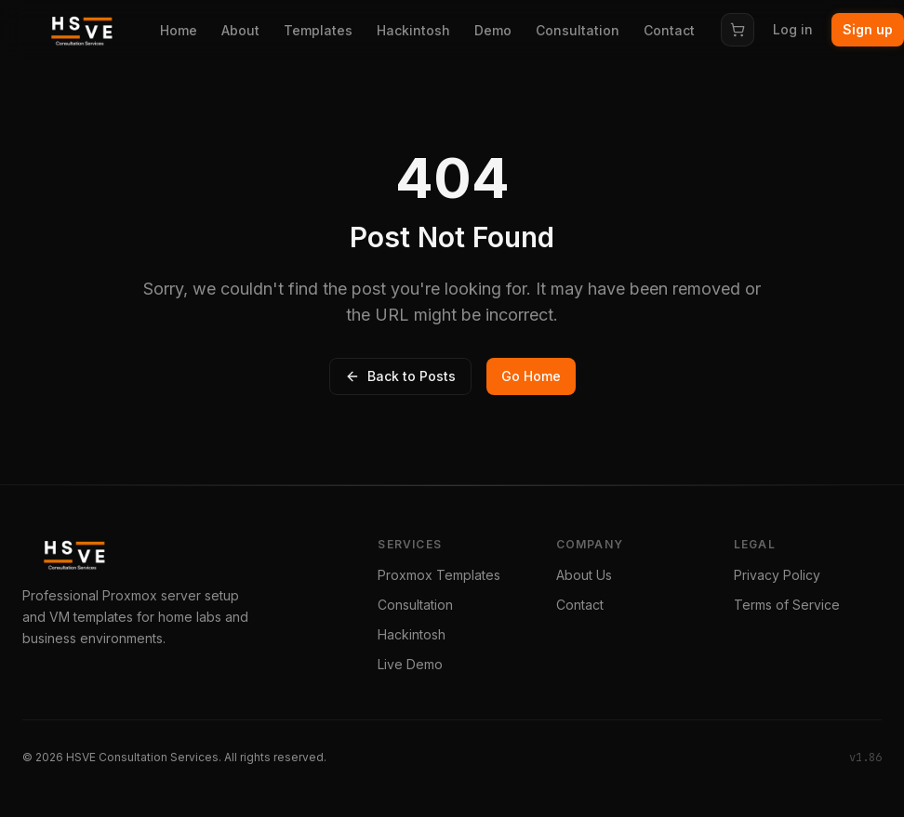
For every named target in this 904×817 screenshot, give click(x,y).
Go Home (531, 376)
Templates (318, 30)
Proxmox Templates (439, 575)
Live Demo (410, 664)
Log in (793, 29)
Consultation (577, 30)
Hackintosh (413, 30)
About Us (584, 575)
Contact (669, 30)
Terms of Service (787, 605)
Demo (493, 30)
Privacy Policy (777, 575)
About (240, 30)
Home (178, 30)
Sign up (868, 29)
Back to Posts (400, 376)
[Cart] (737, 29)
